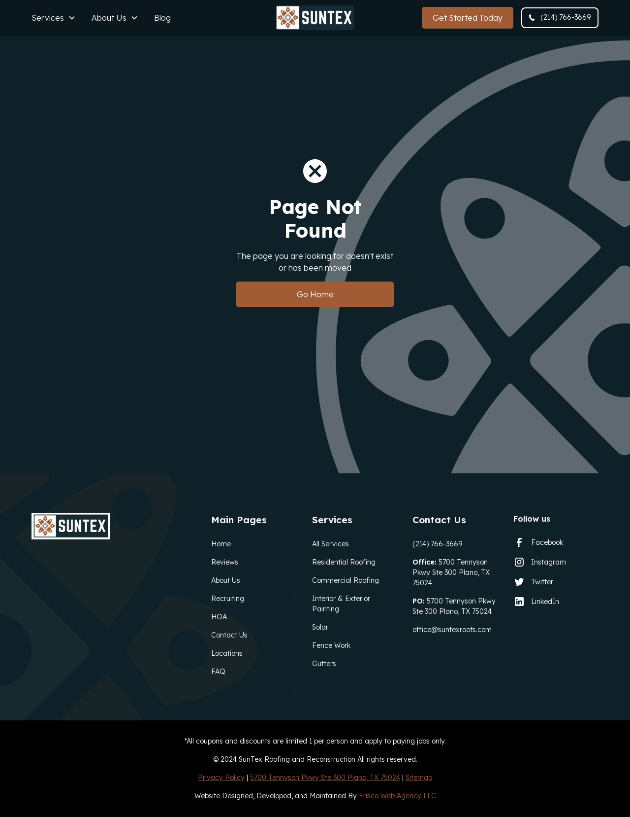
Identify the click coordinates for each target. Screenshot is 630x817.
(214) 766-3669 (437, 543)
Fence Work (331, 645)
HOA (219, 616)
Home (221, 543)
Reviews (224, 562)
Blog (162, 18)
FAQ (218, 671)
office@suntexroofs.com (452, 629)
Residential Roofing (344, 562)
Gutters (324, 663)
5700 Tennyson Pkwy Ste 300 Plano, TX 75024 (451, 572)
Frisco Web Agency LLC (397, 795)
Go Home (315, 294)
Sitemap (419, 777)
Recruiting (227, 598)
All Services (330, 543)
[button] (54, 18)
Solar (320, 627)
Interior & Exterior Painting (341, 603)
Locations (227, 653)
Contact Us (229, 635)
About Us (225, 580)
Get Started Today (468, 18)
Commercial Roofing (345, 580)
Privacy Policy (221, 777)
